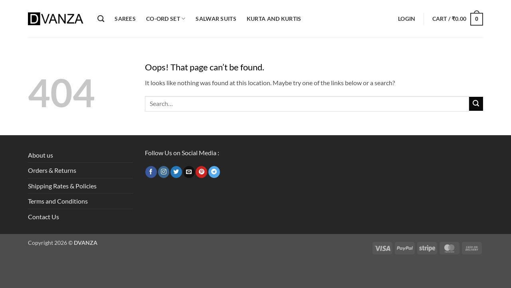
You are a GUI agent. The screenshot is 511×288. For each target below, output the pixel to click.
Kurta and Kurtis (274, 18)
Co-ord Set (165, 18)
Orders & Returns (52, 170)
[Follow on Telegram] (214, 172)
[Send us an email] (189, 172)
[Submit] (476, 104)
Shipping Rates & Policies (62, 186)
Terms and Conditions (58, 201)
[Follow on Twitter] (176, 172)
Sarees (125, 18)
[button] (406, 18)
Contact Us (43, 216)
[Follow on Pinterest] (201, 172)
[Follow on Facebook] (151, 172)
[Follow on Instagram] (164, 172)
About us (40, 155)
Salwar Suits (216, 18)
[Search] (100, 19)
